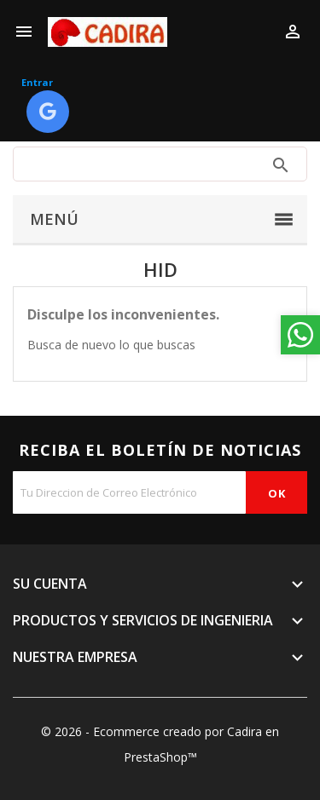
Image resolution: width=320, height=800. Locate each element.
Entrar (37, 82)
